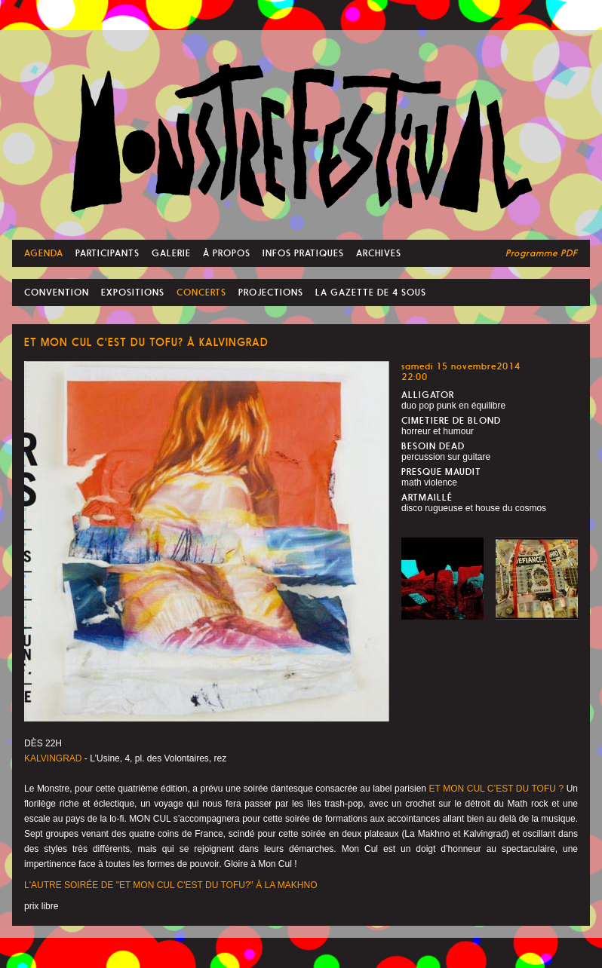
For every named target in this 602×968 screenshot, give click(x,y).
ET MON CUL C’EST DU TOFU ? (496, 788)
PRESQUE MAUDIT (441, 472)
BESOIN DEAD (433, 446)
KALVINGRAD (52, 758)
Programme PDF (541, 253)
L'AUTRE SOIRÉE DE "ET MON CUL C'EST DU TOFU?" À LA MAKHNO (171, 885)
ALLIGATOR (427, 395)
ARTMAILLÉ (427, 497)
